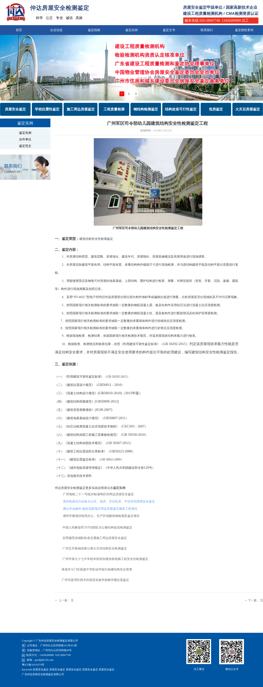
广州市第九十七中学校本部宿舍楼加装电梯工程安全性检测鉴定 (105, 559)
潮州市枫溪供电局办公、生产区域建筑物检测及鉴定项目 (101, 516)
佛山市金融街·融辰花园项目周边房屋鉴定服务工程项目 (100, 508)
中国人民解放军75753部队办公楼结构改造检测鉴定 (97, 527)
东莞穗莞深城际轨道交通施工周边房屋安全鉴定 (94, 538)
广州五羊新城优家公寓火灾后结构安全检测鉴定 (94, 548)
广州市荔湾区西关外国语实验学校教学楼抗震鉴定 (95, 580)
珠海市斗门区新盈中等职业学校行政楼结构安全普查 (97, 569)
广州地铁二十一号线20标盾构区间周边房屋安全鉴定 (98, 494)
